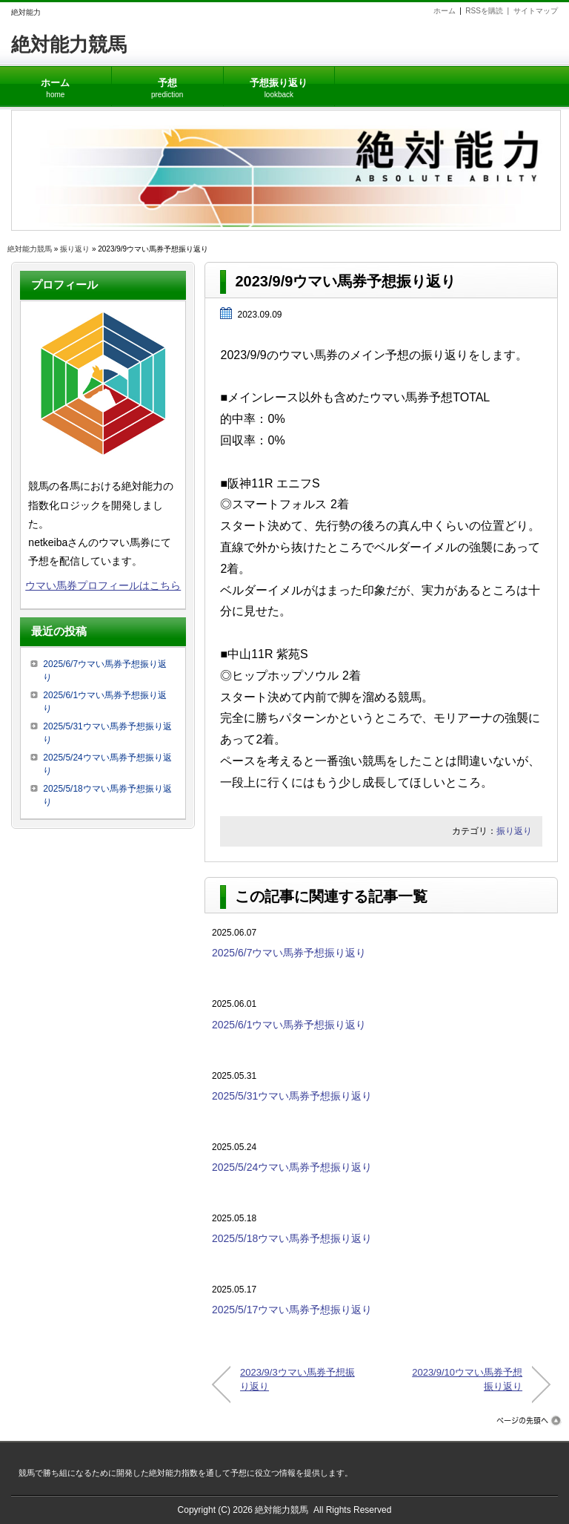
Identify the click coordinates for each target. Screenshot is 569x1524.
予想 (167, 83)
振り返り (75, 249)
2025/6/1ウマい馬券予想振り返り (289, 1025)
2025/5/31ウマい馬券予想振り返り (292, 1096)
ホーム (444, 11)
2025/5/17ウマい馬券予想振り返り (292, 1310)
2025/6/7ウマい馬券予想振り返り (289, 953)
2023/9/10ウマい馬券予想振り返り (467, 1379)
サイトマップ (535, 11)
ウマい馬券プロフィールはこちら (103, 585)
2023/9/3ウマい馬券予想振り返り (297, 1379)
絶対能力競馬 (69, 44)
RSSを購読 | (489, 11)
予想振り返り (278, 83)
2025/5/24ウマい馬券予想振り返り (292, 1167)
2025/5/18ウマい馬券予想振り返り (292, 1238)
